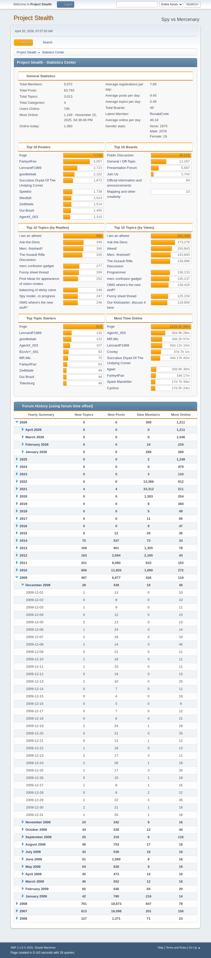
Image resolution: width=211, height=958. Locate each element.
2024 (23, 467)
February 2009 (37, 889)
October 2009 (36, 830)
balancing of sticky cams (37, 290)
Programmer (116, 272)
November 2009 (38, 822)
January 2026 (36, 452)
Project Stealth (33, 17)
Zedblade (26, 204)
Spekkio (25, 191)
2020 (23, 496)
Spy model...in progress (37, 296)
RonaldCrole (159, 114)
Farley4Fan (27, 161)
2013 (23, 548)
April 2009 (33, 874)
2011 (23, 563)
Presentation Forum (122, 168)
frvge (23, 155)
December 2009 (38, 585)
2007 (23, 911)
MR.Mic (25, 358)
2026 (23, 422)
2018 (23, 511)
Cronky (112, 352)
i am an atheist (30, 236)
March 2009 (35, 881)
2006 (23, 918)
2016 (23, 526)
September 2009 (39, 837)
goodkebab (27, 174)
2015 (23, 533)
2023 (23, 474)
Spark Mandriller (119, 382)
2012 (23, 555)
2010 (23, 570)
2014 (23, 541)
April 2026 (33, 430)
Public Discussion (120, 155)
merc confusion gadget (36, 266)
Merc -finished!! (31, 248)
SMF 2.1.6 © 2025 (21, 947)
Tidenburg (27, 383)
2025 (23, 459)
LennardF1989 (30, 168)
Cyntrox (113, 388)
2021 (23, 489)
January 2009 (36, 896)
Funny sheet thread (34, 272)
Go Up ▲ (195, 947)
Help (160, 947)
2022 (23, 481)
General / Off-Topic (121, 161)
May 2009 (33, 867)
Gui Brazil (26, 210)
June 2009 (34, 859)
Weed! (112, 248)
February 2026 (37, 444)
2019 (23, 504)
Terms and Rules (176, 947)
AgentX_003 (28, 217)
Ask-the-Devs (29, 242)
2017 (23, 519)
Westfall (25, 198)
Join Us (112, 174)
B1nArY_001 (29, 352)
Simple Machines (45, 947)
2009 (23, 578)
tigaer (111, 369)
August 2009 (35, 844)
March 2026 (35, 437)
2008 (23, 904)
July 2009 (33, 852)
